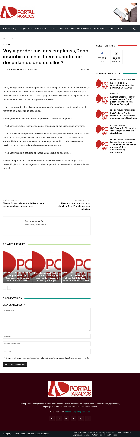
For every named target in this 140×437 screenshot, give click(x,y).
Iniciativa (46, 270)
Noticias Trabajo (117, 125)
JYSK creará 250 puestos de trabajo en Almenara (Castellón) (123, 130)
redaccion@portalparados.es (77, 412)
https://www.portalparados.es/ (36, 224)
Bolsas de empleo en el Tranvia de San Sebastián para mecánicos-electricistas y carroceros (123, 147)
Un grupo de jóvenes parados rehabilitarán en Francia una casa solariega (74, 206)
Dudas (11, 38)
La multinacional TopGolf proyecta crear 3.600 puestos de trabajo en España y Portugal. (46, 277)
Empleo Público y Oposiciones (17, 272)
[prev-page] (4, 288)
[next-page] (9, 288)
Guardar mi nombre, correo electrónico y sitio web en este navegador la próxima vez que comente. (47, 358)
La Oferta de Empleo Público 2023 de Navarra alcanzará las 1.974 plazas (76, 278)
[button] (134, 28)
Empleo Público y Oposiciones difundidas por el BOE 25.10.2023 (17, 278)
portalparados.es (19, 69)
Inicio (5, 38)
